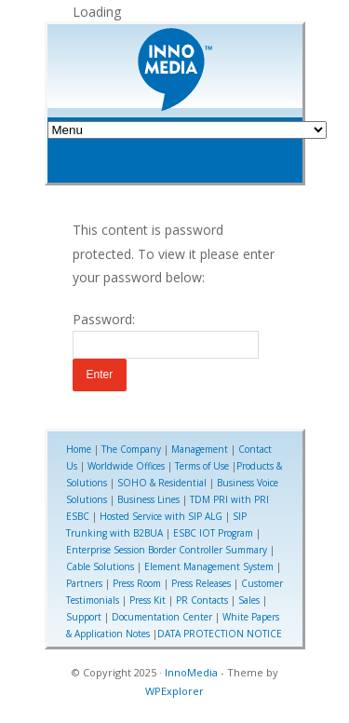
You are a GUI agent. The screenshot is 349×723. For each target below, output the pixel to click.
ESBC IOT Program (213, 532)
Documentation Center (162, 616)
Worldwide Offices (126, 465)
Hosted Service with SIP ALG (161, 516)
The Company (131, 449)
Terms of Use (202, 465)
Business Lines (148, 499)
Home (78, 449)
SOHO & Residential (162, 482)
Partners (84, 583)
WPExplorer (174, 691)
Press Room (137, 583)
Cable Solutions (100, 566)
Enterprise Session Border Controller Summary (166, 549)
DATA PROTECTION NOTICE (219, 633)
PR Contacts (202, 600)
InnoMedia (191, 672)
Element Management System (209, 566)
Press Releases (201, 583)
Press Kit (147, 600)
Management (199, 449)
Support (83, 616)
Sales (249, 600)
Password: (166, 334)
